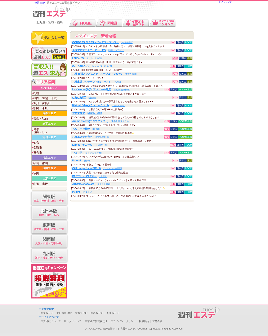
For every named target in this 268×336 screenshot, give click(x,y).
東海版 (49, 227)
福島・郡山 (40, 163)
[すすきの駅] (87, 58)
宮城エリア (49, 137)
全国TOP (40, 2)
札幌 (36, 93)
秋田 (36, 173)
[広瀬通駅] (82, 192)
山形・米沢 (40, 184)
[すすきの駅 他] (90, 137)
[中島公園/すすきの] (100, 121)
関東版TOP (47, 313)
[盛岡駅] (84, 97)
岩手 (50, 130)
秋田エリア (49, 168)
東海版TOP (81, 313)
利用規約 (144, 321)
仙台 (36, 142)
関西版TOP (97, 313)
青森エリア (49, 113)
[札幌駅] (96, 82)
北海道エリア (49, 88)
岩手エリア (49, 123)
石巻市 (37, 152)
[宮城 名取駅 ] (98, 50)
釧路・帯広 (40, 108)
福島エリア (49, 157)
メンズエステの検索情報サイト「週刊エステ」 (111, 328)
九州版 (49, 255)
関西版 (49, 241)
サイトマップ (225, 2)
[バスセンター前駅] (97, 168)
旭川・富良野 (42, 103)
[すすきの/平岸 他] (87, 153)
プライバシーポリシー (123, 321)
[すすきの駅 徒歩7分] (92, 66)
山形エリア (49, 178)
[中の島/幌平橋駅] (101, 89)
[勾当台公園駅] (98, 105)
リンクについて (72, 321)
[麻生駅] (86, 129)
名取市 (37, 147)
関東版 (49, 198)
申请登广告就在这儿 (96, 321)
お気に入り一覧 (52, 38)
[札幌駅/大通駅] (87, 113)
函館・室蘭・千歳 (45, 98)
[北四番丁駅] (89, 145)
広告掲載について (51, 321)
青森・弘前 (40, 118)
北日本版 (49, 213)
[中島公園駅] (102, 42)
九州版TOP (113, 313)
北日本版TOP (64, 313)
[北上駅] (89, 176)
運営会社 (157, 321)
